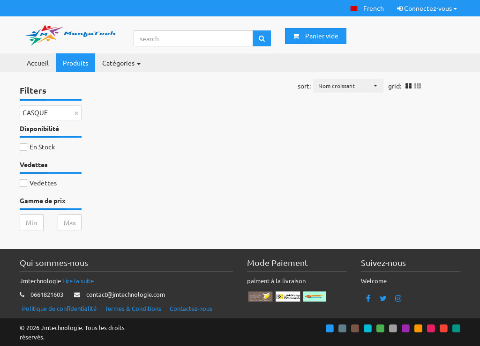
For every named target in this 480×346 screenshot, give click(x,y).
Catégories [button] (121, 63)
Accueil (38, 63)
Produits (75, 63)
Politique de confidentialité (59, 308)
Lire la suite (78, 281)
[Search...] (194, 38)
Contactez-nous (191, 308)
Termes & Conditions (133, 308)
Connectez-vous (427, 8)
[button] (367, 8)
